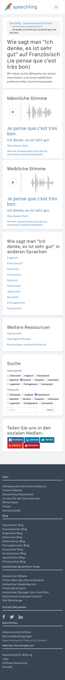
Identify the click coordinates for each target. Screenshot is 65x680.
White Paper (10, 502)
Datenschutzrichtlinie (16, 632)
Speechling (15, 23)
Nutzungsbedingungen (17, 636)
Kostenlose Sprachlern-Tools (37, 23)
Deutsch (12, 280)
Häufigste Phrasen (19, 338)
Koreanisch (14, 308)
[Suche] (22, 410)
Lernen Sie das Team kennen (21, 498)
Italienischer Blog (13, 541)
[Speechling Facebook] (5, 617)
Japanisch (13, 291)
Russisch (13, 297)
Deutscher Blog (12, 537)
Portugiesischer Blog (15, 545)
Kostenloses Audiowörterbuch (27, 26)
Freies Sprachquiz (14, 588)
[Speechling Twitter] (14, 617)
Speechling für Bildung (17, 654)
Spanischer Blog (12, 525)
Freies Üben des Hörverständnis (23, 580)
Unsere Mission (12, 490)
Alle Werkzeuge (12, 600)
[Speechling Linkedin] (23, 617)
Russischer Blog (12, 549)
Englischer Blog (12, 533)
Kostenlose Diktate (14, 576)
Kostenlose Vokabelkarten (19, 584)
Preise (6, 506)
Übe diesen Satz (17, 145)
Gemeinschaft (11, 510)
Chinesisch (14, 274)
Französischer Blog (14, 529)
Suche (50, 410)
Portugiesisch (16, 302)
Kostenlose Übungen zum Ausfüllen (25, 592)
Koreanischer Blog (14, 553)
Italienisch (14, 285)
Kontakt (7, 667)
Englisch (12, 257)
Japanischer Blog (13, 557)
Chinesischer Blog (14, 561)
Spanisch (13, 269)
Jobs (5, 658)
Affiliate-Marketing (14, 663)
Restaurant (14, 333)
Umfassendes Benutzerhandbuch (24, 486)
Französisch (15, 263)
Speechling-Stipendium (18, 494)
